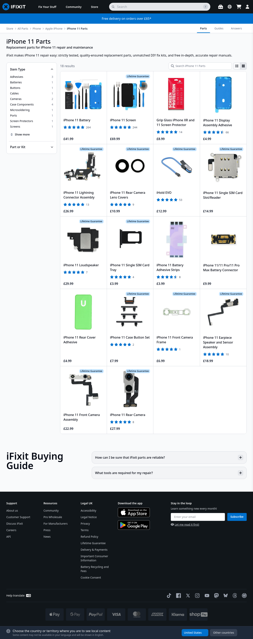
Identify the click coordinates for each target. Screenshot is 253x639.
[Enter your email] (198, 517)
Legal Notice (89, 517)
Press (46, 530)
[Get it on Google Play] (134, 525)
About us (12, 510)
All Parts (23, 28)
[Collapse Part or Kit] (31, 147)
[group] (240, 66)
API (8, 536)
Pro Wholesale (52, 517)
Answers (236, 28)
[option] (31, 77)
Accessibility (88, 510)
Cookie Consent (91, 577)
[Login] (247, 7)
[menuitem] (47, 6)
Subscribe (237, 517)
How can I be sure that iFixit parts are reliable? (169, 457)
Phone (37, 28)
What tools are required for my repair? (169, 473)
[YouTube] (206, 595)
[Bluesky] (225, 595)
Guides (219, 28)
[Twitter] (187, 595)
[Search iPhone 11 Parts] (200, 66)
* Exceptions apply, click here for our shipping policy (137, 627)
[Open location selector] (229, 6)
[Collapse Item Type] (31, 69)
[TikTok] (168, 595)
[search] (159, 7)
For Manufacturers (55, 523)
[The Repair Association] (243, 595)
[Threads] (234, 595)
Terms (85, 530)
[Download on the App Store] (134, 512)
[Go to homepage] (15, 6)
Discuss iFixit (14, 523)
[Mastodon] (215, 595)
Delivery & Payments (94, 549)
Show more (20, 134)
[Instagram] (197, 595)
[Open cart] (239, 7)
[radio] (236, 66)
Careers (11, 530)
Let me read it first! (185, 524)
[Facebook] (178, 595)
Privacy (85, 523)
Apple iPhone (53, 28)
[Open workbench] (221, 7)
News (47, 536)
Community (51, 510)
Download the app (130, 503)
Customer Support (18, 517)
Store (9, 28)
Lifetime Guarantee (93, 543)
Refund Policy (89, 536)
